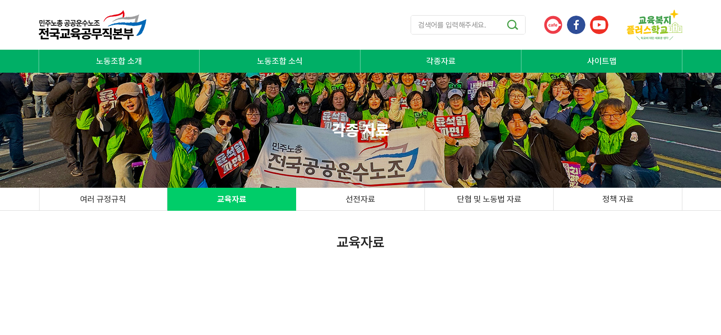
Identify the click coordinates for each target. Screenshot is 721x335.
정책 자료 (618, 199)
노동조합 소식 (280, 61)
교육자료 (231, 199)
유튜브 (599, 25)
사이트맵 (602, 61)
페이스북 (576, 25)
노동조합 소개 (119, 61)
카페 (553, 25)
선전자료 (360, 199)
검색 (512, 25)
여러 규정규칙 (103, 199)
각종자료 (441, 61)
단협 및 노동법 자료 (489, 199)
